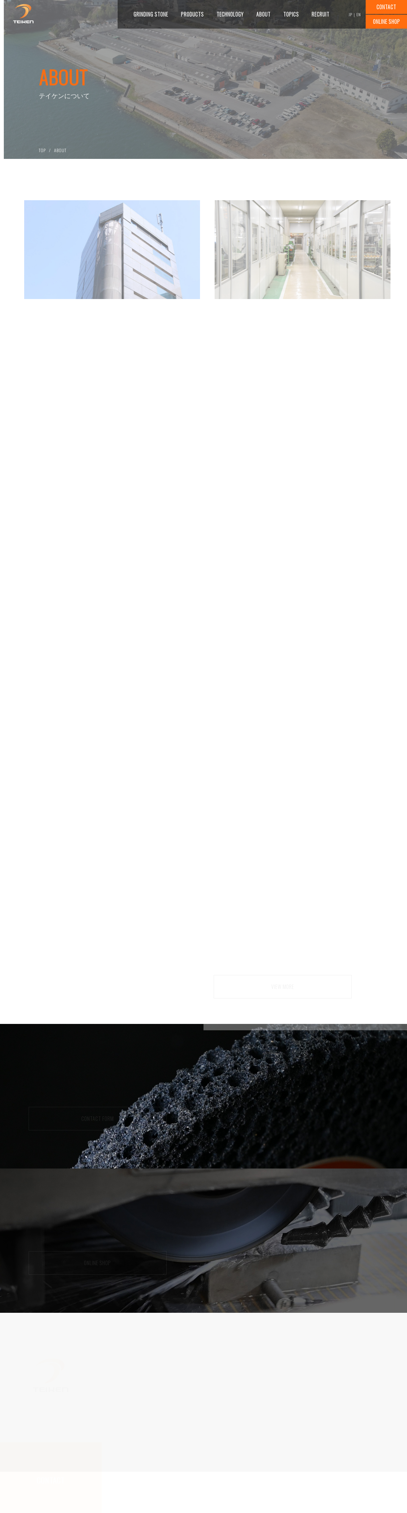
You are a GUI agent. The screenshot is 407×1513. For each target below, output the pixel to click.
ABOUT (60, 152)
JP (350, 14)
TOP (42, 152)
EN (358, 14)
